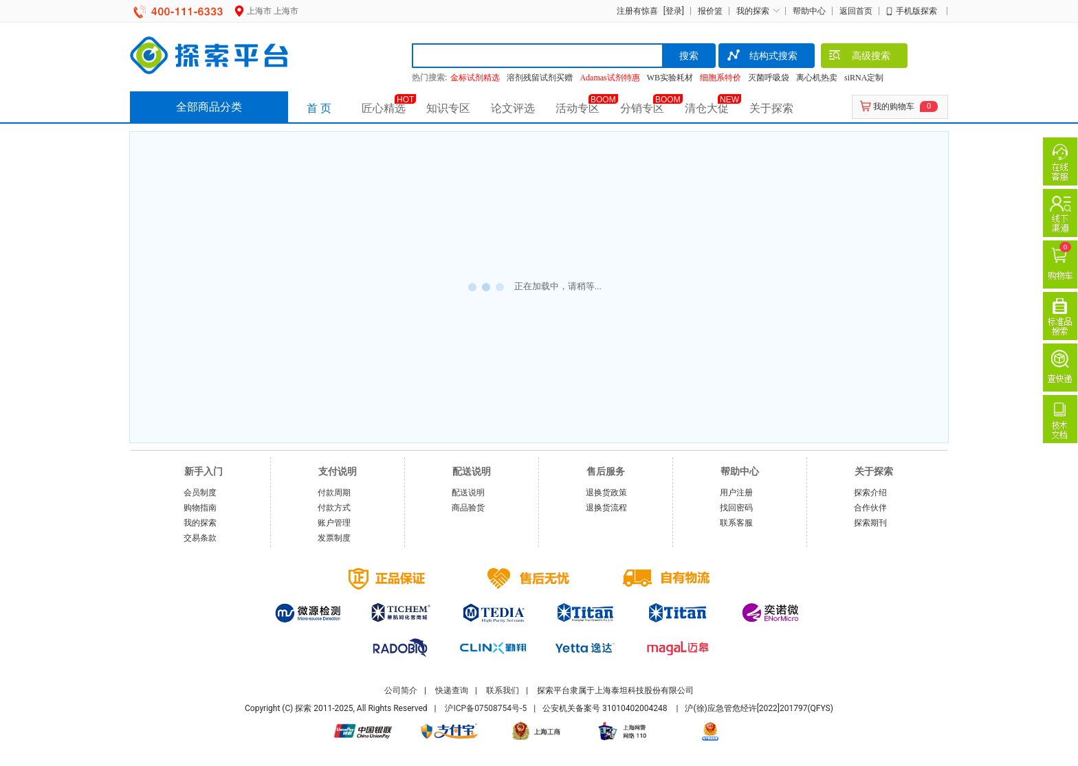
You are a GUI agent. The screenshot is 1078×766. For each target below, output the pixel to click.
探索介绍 (870, 492)
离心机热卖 (816, 77)
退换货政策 (606, 492)
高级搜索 (859, 57)
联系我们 (502, 690)
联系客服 (736, 523)
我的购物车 (893, 106)
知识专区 (448, 108)
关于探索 (771, 108)
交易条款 (200, 538)
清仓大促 (707, 108)
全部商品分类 (209, 106)
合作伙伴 (870, 507)
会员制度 (200, 492)
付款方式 (334, 507)
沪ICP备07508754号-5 (486, 708)
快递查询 (451, 690)
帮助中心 (809, 11)
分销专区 (642, 108)
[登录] (672, 11)
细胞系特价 (720, 77)
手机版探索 (916, 11)
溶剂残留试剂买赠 (540, 77)
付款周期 (334, 492)
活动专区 (578, 108)
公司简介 (400, 690)
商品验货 (468, 507)
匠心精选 (384, 108)
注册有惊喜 (637, 11)
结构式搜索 (761, 57)
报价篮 (710, 11)
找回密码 (736, 507)
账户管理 (334, 523)
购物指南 (200, 507)
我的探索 (752, 11)
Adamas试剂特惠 (609, 77)
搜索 (688, 55)
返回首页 (855, 11)
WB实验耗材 (670, 77)
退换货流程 (606, 507)
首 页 (319, 108)
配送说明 (468, 492)
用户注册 (736, 492)
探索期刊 (870, 523)
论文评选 (513, 108)
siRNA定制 (863, 77)
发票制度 (334, 538)
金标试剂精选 (475, 77)
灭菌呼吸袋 (768, 77)
